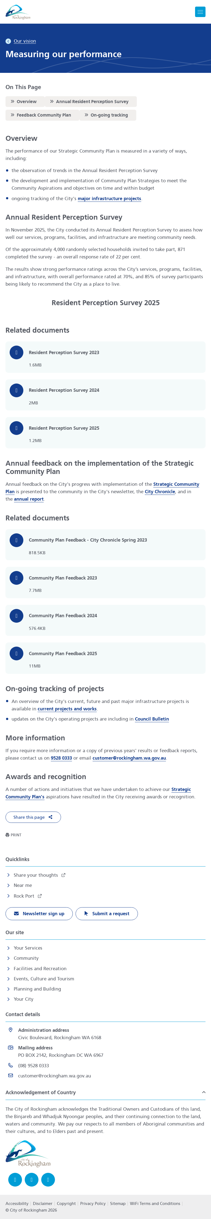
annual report (29, 499)
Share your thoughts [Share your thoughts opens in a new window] (36, 875)
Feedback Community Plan (40, 115)
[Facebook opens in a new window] (15, 1180)
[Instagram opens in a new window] (31, 1180)
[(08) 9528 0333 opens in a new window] (105, 1065)
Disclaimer (42, 1203)
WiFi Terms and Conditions (155, 1203)
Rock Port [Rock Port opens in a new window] (25, 896)
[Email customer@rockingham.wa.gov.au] (105, 1076)
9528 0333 (61, 758)
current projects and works (67, 709)
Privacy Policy (93, 1203)
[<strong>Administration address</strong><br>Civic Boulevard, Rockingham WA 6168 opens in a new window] (105, 1034)
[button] (33, 817)
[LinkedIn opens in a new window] (48, 1180)
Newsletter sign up (42, 914)
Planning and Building (37, 989)
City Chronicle (160, 492)
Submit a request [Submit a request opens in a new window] (110, 914)
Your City (24, 999)
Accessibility (17, 1203)
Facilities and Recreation (40, 969)
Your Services (28, 948)
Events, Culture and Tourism (44, 979)
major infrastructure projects (109, 199)
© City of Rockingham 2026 (31, 1210)
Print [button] (16, 835)
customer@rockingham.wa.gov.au (129, 758)
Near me (23, 885)
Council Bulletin (152, 719)
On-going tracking (105, 115)
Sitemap (118, 1203)
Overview (23, 101)
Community (26, 958)
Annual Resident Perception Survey (89, 101)
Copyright (66, 1203)
